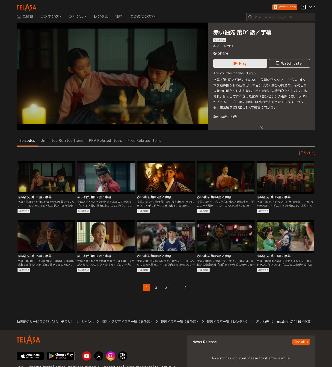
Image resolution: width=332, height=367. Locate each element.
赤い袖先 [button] (262, 321)
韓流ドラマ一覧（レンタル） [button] (228, 321)
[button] (284, 7)
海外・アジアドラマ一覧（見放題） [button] (127, 321)
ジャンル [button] (87, 321)
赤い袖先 (230, 116)
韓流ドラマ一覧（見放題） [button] (180, 321)
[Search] (280, 17)
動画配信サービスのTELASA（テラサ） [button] (45, 321)
